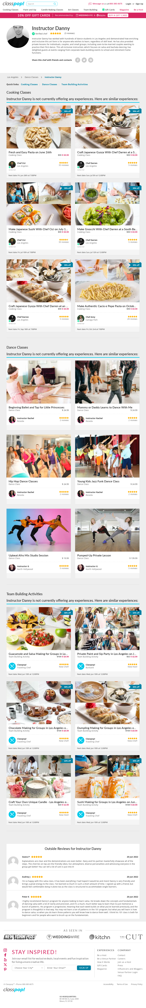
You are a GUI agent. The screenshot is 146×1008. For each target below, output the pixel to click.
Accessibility (108, 984)
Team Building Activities (75, 84)
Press (120, 965)
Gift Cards (108, 9)
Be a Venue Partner (106, 958)
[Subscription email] (61, 968)
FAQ (120, 975)
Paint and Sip (29, 9)
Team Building (90, 9)
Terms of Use (122, 984)
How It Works (103, 962)
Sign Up (139, 3)
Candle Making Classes (52, 9)
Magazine (124, 9)
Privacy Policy (136, 984)
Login (128, 3)
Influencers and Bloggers (130, 968)
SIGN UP (84, 967)
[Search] (41, 4)
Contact (121, 955)
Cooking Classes (10, 9)
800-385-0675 (116, 3)
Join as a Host (124, 962)
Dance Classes (49, 84)
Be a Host (138, 9)
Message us (98, 3)
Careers (121, 958)
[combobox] (28, 968)
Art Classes (73, 9)
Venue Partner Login (128, 972)
